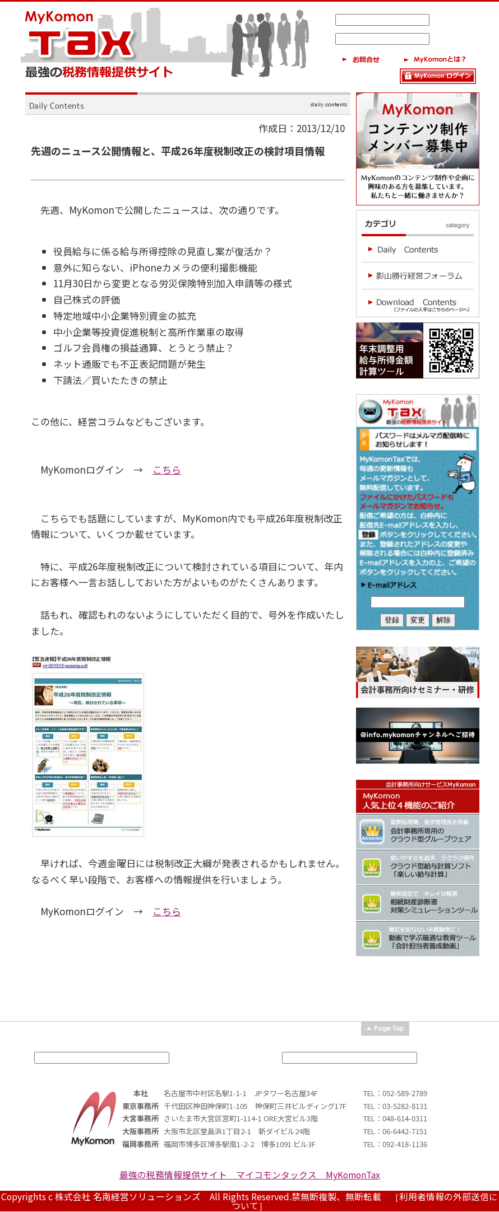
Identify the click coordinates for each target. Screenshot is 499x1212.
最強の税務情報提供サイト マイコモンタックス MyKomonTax (249, 1174)
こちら (167, 469)
